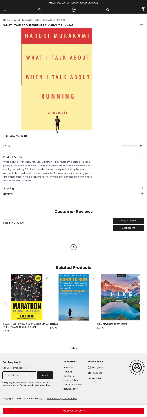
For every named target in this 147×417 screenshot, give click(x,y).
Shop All (68, 371)
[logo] (73, 9)
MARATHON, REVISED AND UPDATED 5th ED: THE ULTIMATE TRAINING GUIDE (26, 325)
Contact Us (70, 376)
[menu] (4, 9)
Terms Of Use (69, 398)
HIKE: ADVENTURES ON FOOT (112, 323)
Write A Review (128, 220)
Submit (45, 375)
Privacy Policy (71, 380)
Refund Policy (71, 388)
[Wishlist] (141, 25)
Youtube (96, 378)
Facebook (97, 372)
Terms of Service (73, 384)
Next (141, 303)
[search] (107, 9)
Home (6, 19)
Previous (5, 303)
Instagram (97, 367)
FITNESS (54, 323)
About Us (68, 367)
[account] (39, 9)
